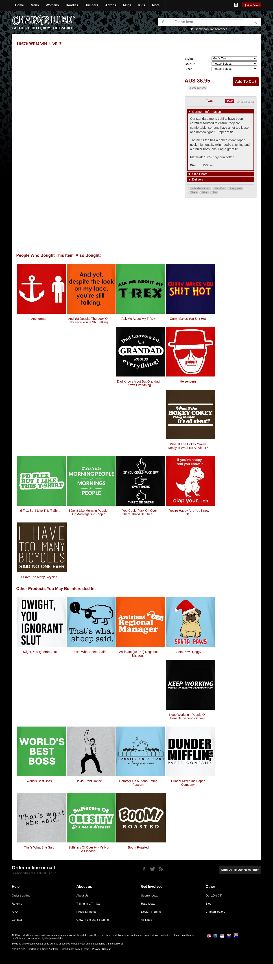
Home (19, 5)
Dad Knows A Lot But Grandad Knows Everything (138, 383)
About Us (82, 895)
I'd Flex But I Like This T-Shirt (39, 510)
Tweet (210, 100)
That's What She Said (39, 847)
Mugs (127, 5)
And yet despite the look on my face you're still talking (88, 320)
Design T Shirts (151, 911)
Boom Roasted (138, 847)
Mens (35, 5)
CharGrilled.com (71, 949)
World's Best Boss (39, 781)
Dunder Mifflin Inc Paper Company (188, 782)
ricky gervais (236, 188)
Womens (52, 5)
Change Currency (197, 88)
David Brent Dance (89, 781)
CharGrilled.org (215, 911)
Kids (141, 5)
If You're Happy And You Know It (188, 512)
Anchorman (39, 318)
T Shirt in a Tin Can (88, 903)
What (204, 192)
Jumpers (91, 5)
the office (219, 188)
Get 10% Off (214, 895)
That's (194, 192)
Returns (17, 903)
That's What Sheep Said (89, 652)
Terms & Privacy (91, 949)
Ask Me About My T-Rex (138, 318)
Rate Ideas (148, 903)
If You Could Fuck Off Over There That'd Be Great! (138, 512)
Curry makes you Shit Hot (188, 318)
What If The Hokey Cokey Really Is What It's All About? (188, 446)
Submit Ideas (149, 895)
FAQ (15, 911)
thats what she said (200, 188)
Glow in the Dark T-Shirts (92, 919)
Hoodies (72, 5)
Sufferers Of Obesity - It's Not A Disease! (88, 849)
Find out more (114, 943)
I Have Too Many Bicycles (39, 577)
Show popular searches (211, 29)
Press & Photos (86, 911)
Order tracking (21, 895)
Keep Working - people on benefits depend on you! (187, 716)
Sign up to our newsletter (240, 869)
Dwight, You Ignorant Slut (39, 652)
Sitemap (106, 949)
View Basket (253, 5)
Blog (209, 903)
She (215, 192)
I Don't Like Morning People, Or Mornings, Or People (88, 512)
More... (157, 5)
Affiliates (146, 919)
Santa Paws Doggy (188, 652)
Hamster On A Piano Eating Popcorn (138, 782)
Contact (17, 919)
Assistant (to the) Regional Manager (138, 653)
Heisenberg (188, 381)
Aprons (110, 5)
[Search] (201, 22)
